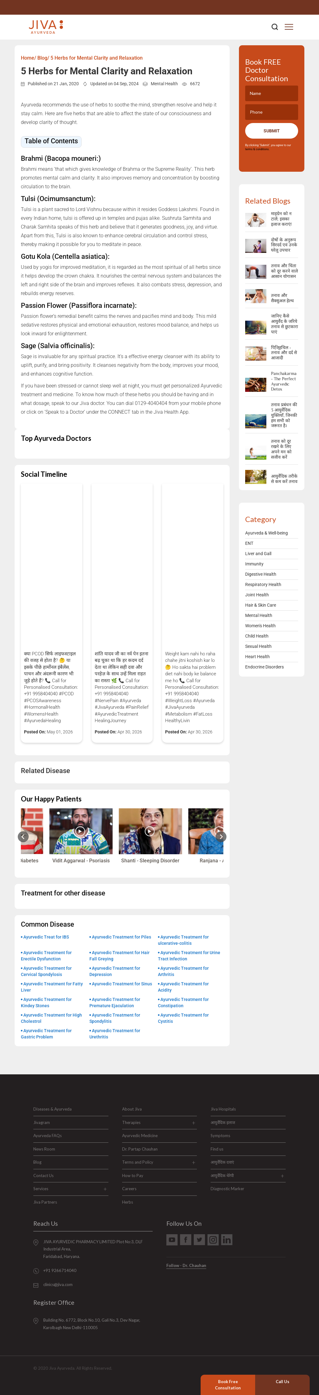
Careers (129, 1188)
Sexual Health (258, 646)
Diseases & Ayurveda (52, 1109)
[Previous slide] (23, 836)
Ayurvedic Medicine (140, 1135)
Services (40, 1188)
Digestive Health (260, 574)
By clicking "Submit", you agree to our (268, 147)
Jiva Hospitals (223, 1109)
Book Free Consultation (228, 1384)
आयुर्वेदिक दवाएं (222, 1162)
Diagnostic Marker (227, 1188)
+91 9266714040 (290, 7)
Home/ (28, 58)
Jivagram (41, 1122)
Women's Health (260, 625)
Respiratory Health (263, 584)
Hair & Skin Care (260, 605)
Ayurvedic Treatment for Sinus (122, 983)
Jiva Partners (45, 1202)
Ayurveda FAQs (47, 1135)
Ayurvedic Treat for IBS (46, 936)
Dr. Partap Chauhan (140, 1148)
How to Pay (132, 1175)
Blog (37, 1162)
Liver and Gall (258, 553)
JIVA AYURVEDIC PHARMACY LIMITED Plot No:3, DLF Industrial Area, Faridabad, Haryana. (93, 1249)
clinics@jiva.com (58, 1284)
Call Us (282, 1381)
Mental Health (164, 83)
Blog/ (43, 58)
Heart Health (257, 656)
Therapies (131, 1122)
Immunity (254, 563)
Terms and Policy (137, 1162)
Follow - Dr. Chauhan (186, 1265)
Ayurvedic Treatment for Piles (121, 936)
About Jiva (132, 1109)
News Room (44, 1148)
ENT (249, 543)
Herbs (127, 1202)
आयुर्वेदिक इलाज (223, 1122)
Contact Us (43, 1175)
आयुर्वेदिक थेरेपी (222, 1175)
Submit (272, 130)
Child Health (257, 635)
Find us (217, 1148)
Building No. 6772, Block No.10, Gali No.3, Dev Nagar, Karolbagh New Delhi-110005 (91, 1324)
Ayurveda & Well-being (266, 532)
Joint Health (257, 594)
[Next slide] (221, 836)
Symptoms (220, 1135)
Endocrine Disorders (264, 666)
